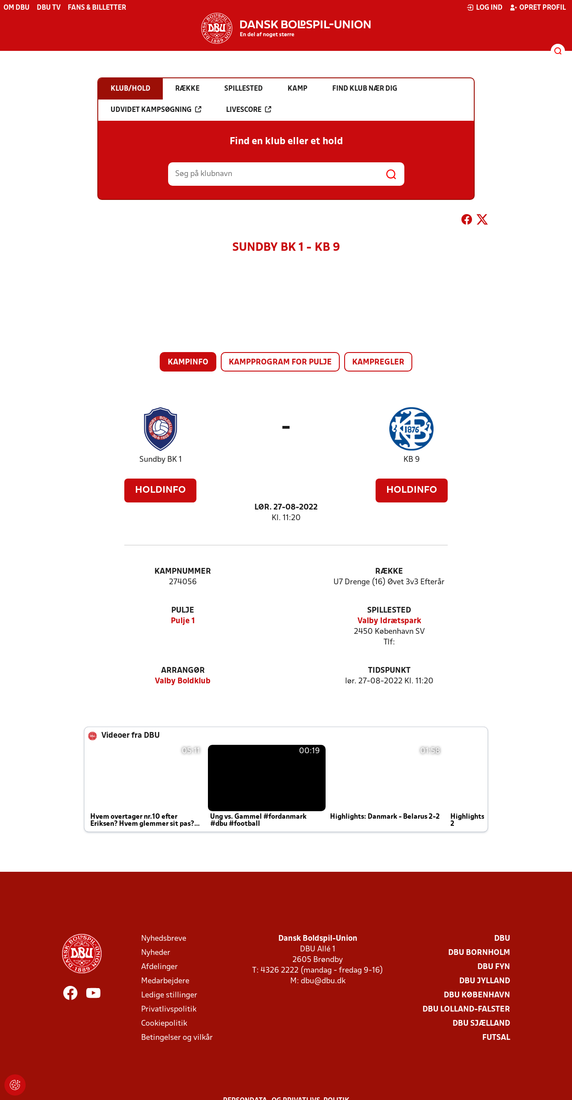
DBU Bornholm (479, 953)
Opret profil (538, 7)
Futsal (496, 1038)
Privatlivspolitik (168, 1009)
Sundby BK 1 (160, 460)
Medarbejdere (165, 981)
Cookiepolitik (164, 1023)
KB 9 (411, 460)
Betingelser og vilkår (177, 1038)
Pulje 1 (183, 621)
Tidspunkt (389, 671)
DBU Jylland (484, 981)
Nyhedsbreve (163, 939)
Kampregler (378, 362)
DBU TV (49, 8)
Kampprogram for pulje (280, 362)
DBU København (477, 995)
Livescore (248, 109)
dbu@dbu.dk (323, 981)
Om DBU (17, 8)
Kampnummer (182, 571)
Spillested (389, 610)
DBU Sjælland (481, 1023)
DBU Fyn (493, 967)
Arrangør (183, 671)
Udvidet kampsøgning (156, 109)
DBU (502, 939)
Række (389, 571)
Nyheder (155, 953)
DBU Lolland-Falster (466, 1009)
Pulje (182, 610)
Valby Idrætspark (389, 621)
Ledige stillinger (169, 995)
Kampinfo (188, 362)
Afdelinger (159, 967)
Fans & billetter (97, 8)
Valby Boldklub (183, 681)
